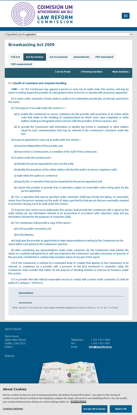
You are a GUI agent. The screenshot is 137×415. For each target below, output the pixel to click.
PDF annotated (104, 57)
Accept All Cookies (94, 409)
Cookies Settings (13, 408)
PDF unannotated (21, 64)
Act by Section (34, 57)
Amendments (81, 57)
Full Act (15, 57)
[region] (68, 399)
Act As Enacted (58, 57)
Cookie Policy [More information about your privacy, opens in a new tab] (78, 401)
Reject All (120, 409)
